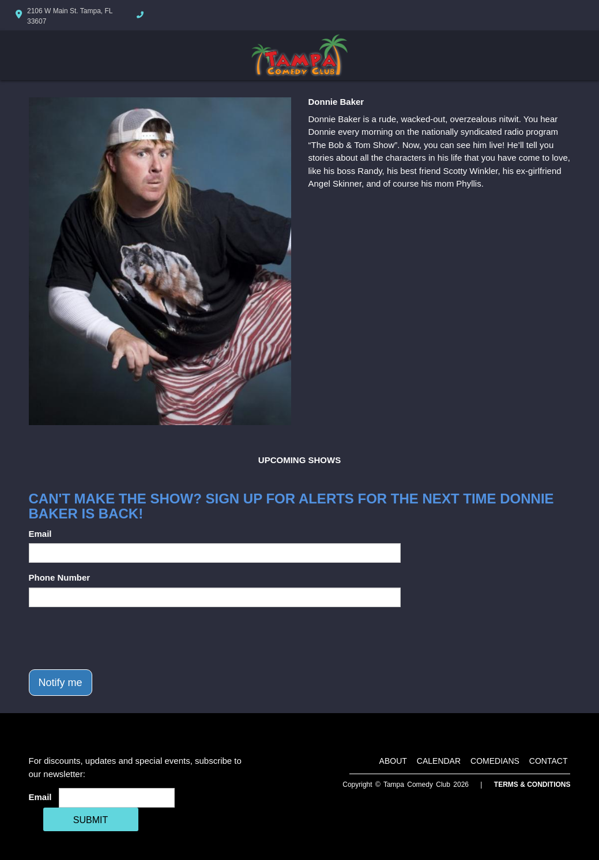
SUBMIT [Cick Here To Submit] (90, 820)
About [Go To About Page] (393, 761)
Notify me (60, 682)
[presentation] (116, 638)
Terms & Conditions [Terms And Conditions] (532, 785)
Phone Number (60, 577)
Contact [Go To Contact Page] (548, 761)
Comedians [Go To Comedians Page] (494, 761)
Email (40, 534)
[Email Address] (117, 798)
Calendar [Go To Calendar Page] (439, 761)
